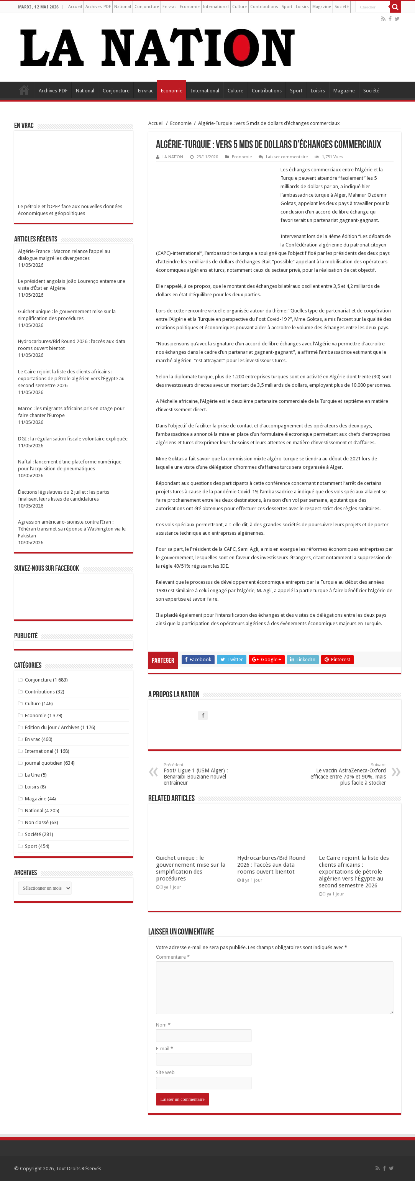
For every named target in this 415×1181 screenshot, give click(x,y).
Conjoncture (147, 6)
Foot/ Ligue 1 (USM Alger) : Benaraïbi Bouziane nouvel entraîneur (203, 774)
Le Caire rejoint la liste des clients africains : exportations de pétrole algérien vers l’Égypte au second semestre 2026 (354, 871)
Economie (190, 6)
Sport (287, 6)
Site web (165, 1072)
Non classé (37, 822)
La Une (32, 775)
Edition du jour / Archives (52, 727)
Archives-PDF (98, 6)
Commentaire (173, 957)
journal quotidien (43, 763)
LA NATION (172, 156)
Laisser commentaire (287, 156)
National (122, 6)
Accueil (75, 6)
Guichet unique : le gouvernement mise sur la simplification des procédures (190, 868)
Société (342, 6)
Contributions (264, 6)
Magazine (321, 6)
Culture (239, 6)
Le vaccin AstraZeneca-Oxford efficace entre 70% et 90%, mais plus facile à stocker (346, 774)
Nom (163, 1025)
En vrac (169, 6)
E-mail (164, 1048)
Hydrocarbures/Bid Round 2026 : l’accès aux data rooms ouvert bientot (271, 864)
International (216, 6)
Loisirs (302, 6)
